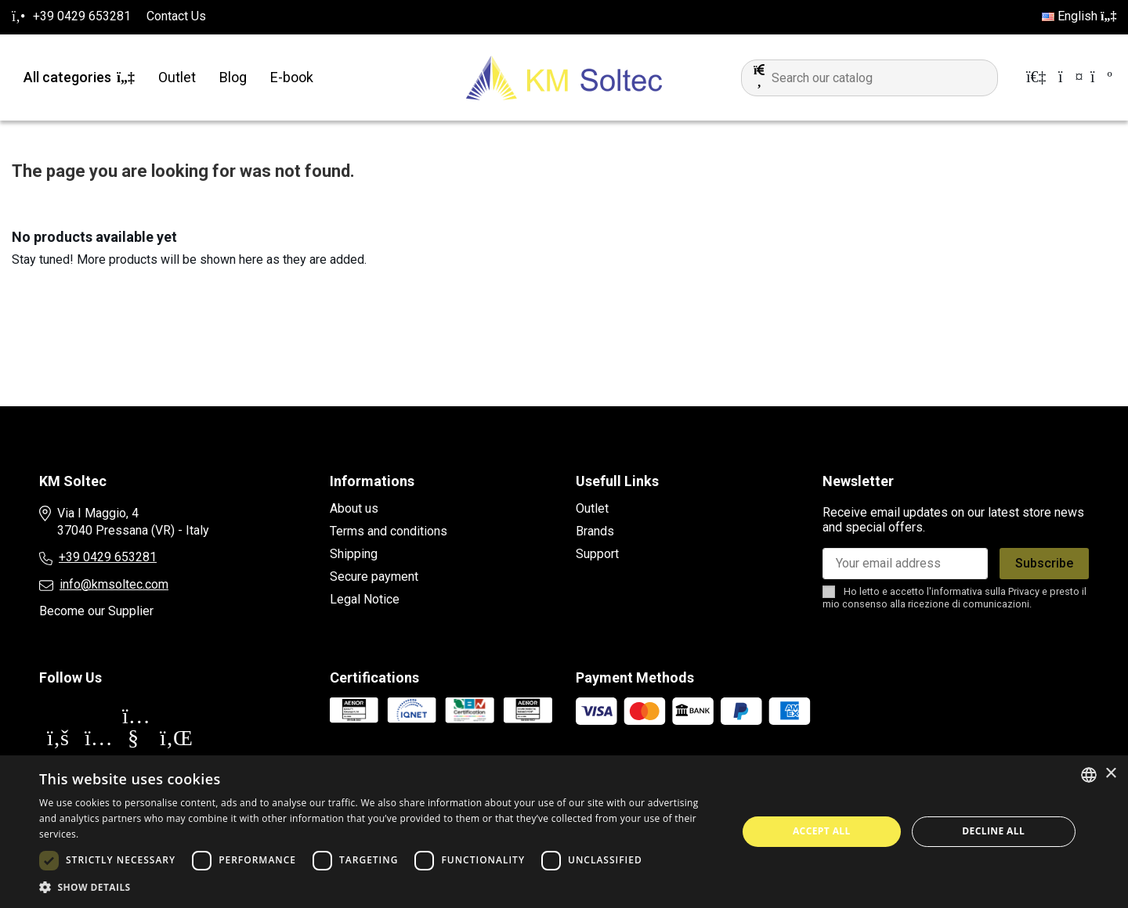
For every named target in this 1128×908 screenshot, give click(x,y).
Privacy (1023, 591)
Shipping (354, 553)
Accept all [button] (822, 831)
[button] (378, 887)
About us (354, 508)
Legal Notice (365, 599)
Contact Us (176, 16)
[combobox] (1089, 775)
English (1079, 16)
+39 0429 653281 (108, 556)
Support (597, 553)
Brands (595, 531)
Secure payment (374, 576)
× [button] (1110, 774)
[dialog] (564, 831)
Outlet (592, 508)
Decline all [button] (993, 831)
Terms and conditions (388, 531)
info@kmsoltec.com (114, 584)
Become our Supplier (96, 611)
